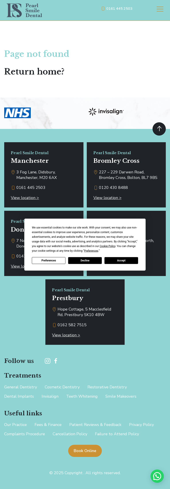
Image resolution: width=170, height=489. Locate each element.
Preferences (48, 260)
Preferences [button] (91, 250)
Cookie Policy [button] (107, 245)
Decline (85, 260)
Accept (121, 260)
